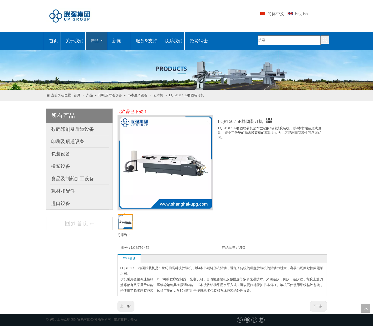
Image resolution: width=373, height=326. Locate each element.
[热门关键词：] (325, 39)
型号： (126, 247)
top (365, 308)
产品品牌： (230, 247)
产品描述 (129, 258)
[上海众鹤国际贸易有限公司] (186, 70)
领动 (133, 319)
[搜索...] (289, 40)
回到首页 (79, 224)
